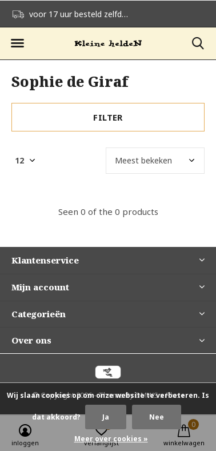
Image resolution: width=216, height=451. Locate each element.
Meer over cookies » (111, 439)
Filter (107, 117)
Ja (105, 417)
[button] (17, 43)
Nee (156, 417)
